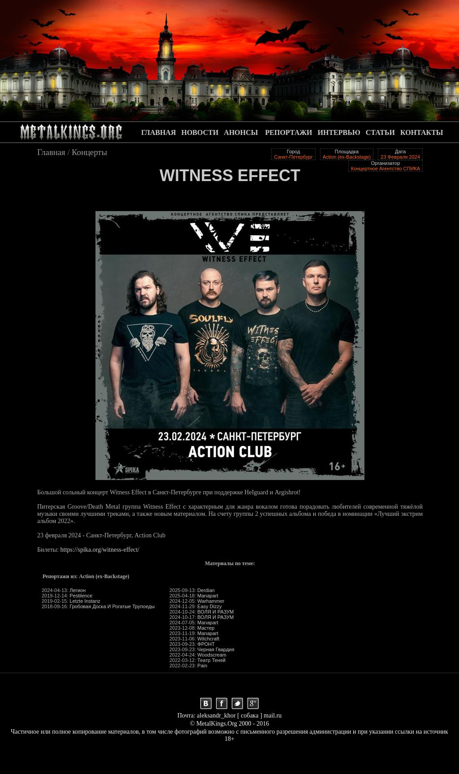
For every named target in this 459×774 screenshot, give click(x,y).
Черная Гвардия (215, 649)
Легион (77, 590)
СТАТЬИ (380, 132)
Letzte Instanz (84, 601)
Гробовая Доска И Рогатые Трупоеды (112, 606)
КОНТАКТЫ (421, 132)
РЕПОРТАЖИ (288, 132)
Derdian (206, 590)
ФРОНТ (206, 644)
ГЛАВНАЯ (158, 132)
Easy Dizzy (209, 606)
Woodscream (211, 654)
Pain (202, 665)
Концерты (89, 152)
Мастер (205, 628)
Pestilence (80, 595)
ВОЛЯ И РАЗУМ (215, 611)
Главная (51, 152)
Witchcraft (208, 638)
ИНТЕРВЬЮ (339, 132)
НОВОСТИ (199, 132)
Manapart (207, 595)
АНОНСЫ (241, 132)
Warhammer (210, 601)
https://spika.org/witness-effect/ (100, 549)
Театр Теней (211, 660)
